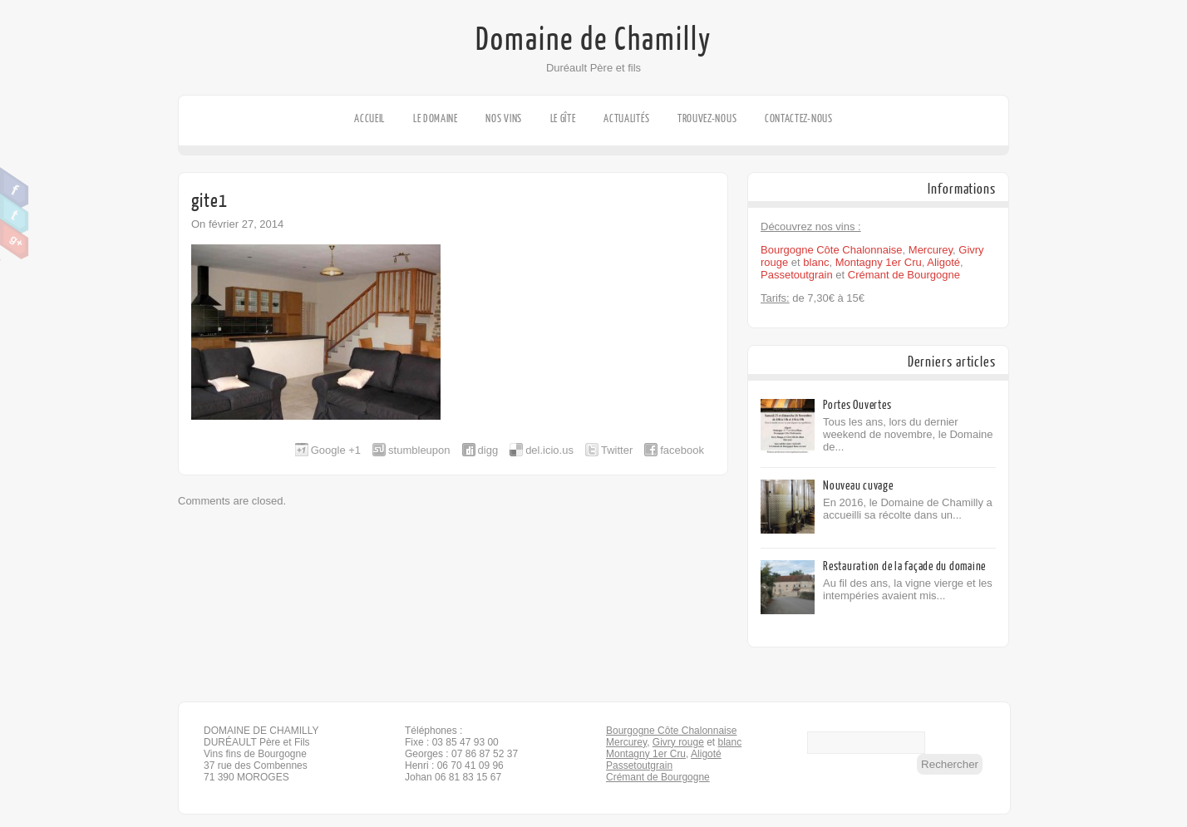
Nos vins (503, 118)
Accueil (369, 118)
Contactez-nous (799, 118)
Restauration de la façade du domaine (904, 566)
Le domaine (435, 118)
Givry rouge (678, 742)
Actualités (626, 118)
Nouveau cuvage (858, 486)
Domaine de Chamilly (593, 39)
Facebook (14, 188)
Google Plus (14, 239)
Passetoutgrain (797, 274)
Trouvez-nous (706, 118)
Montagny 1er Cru (878, 262)
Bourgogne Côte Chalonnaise (832, 250)
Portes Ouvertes (857, 405)
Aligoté (943, 262)
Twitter (14, 213)
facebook (682, 450)
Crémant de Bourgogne (904, 274)
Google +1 (336, 450)
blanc (816, 262)
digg (488, 450)
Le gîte (563, 118)
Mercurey (931, 250)
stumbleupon (419, 450)
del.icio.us (549, 450)
